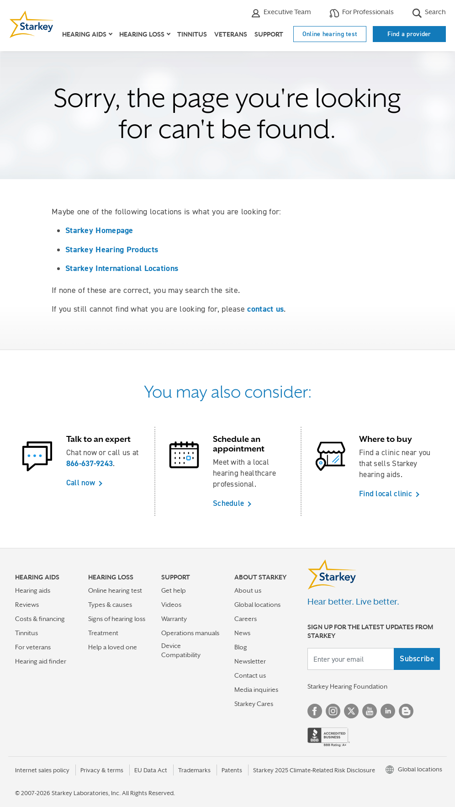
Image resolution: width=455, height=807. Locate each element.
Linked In (388, 711)
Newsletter (250, 661)
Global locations (257, 604)
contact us (265, 308)
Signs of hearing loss (116, 618)
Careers (245, 618)
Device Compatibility (181, 650)
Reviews (27, 604)
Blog (240, 647)
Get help (173, 590)
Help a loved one (112, 647)
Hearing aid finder (40, 661)
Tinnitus (192, 34)
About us (247, 590)
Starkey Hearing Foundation (347, 686)
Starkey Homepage (99, 230)
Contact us (250, 675)
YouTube (369, 711)
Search (429, 13)
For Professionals (361, 13)
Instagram (333, 711)
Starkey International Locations (121, 268)
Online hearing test (330, 34)
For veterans (33, 647)
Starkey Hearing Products (111, 249)
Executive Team (281, 13)
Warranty (174, 618)
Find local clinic (385, 493)
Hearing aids (32, 590)
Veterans (230, 34)
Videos (171, 604)
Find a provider (409, 34)
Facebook (314, 711)
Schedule (228, 503)
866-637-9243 (89, 463)
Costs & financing (40, 618)
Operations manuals (190, 633)
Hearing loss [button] (141, 34)
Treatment (103, 633)
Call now (80, 483)
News (242, 633)
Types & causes (110, 604)
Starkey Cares (253, 703)
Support (268, 34)
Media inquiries (256, 689)
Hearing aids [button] (84, 34)
